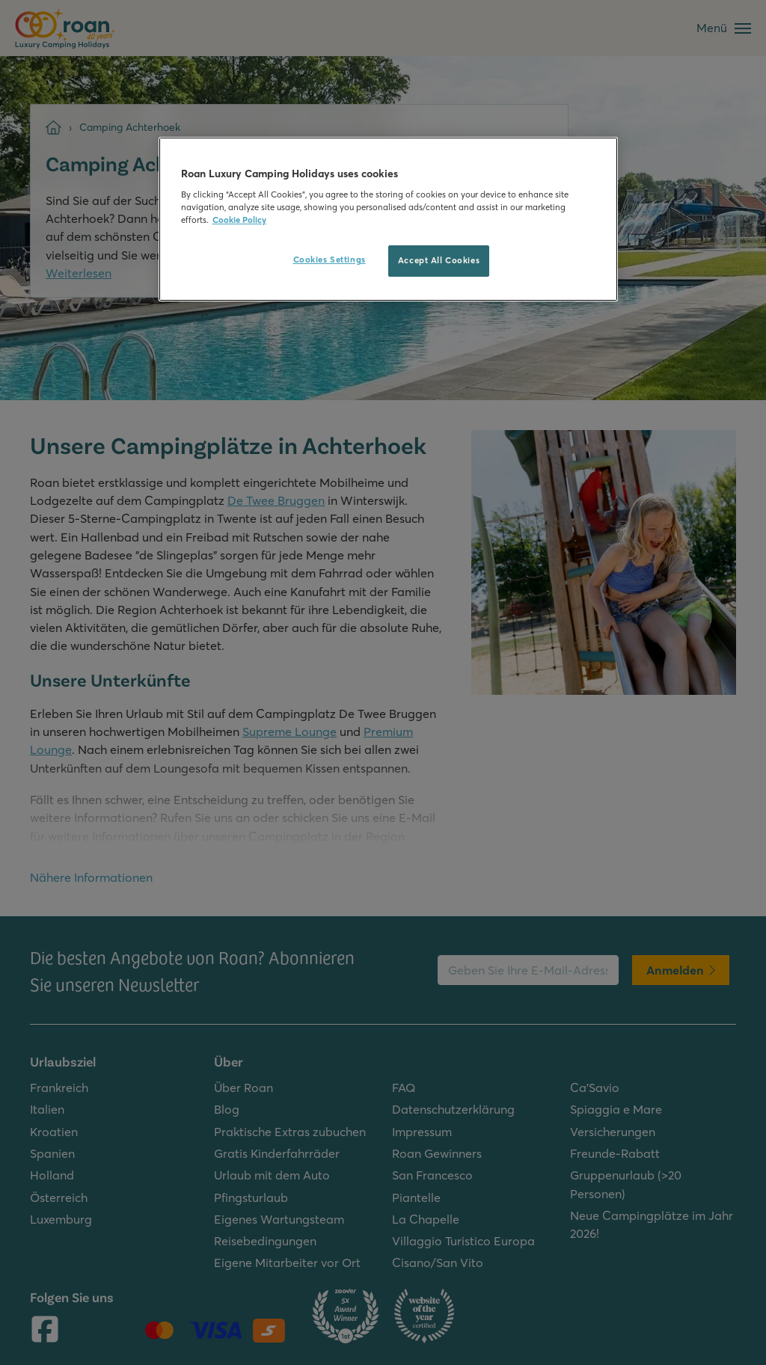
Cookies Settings (329, 259)
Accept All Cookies (438, 260)
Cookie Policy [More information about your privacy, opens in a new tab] (239, 220)
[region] (388, 219)
